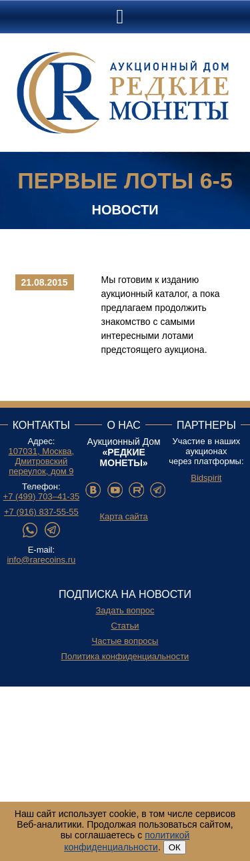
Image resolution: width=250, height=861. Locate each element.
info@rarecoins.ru (41, 560)
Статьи (125, 626)
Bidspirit (206, 478)
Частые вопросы (125, 641)
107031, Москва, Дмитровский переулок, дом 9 (42, 461)
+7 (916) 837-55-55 (41, 512)
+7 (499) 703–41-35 (41, 496)
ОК (175, 847)
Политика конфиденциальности (125, 656)
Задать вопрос (125, 610)
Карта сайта (123, 516)
